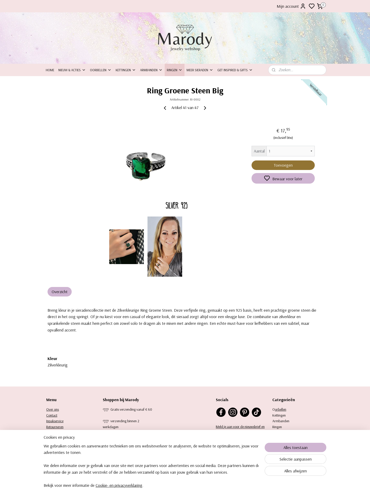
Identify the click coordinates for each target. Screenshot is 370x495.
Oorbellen (101, 70)
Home (50, 70)
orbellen (280, 409)
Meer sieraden (200, 70)
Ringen (174, 70)
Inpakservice (54, 421)
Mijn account (291, 6)
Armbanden (151, 70)
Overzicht (60, 291)
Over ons (52, 409)
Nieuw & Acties (72, 70)
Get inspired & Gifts (235, 70)
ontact (52, 415)
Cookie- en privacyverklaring (119, 488)
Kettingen (126, 70)
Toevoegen (283, 165)
